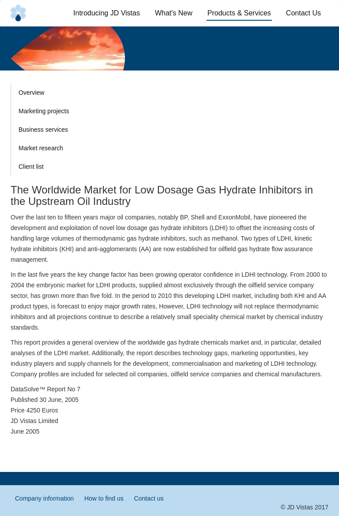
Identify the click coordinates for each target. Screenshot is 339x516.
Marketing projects (44, 111)
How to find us (104, 498)
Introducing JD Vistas (106, 13)
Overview (31, 92)
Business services (43, 129)
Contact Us (303, 13)
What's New (173, 13)
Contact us (149, 498)
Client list (31, 166)
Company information (44, 498)
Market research (41, 148)
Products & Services (239, 12)
